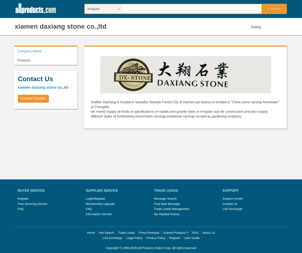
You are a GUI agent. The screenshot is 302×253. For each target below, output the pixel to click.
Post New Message (167, 204)
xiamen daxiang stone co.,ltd (60, 26)
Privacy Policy (156, 238)
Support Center (233, 198)
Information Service (99, 214)
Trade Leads (126, 232)
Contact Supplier (33, 98)
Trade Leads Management (171, 209)
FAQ (21, 209)
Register (23, 198)
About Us (209, 232)
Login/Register (95, 198)
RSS (195, 232)
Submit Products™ (176, 232)
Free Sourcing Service (32, 204)
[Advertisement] (45, 141)
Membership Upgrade (100, 204)
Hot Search (106, 232)
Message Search (165, 198)
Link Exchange (232, 209)
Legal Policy (134, 238)
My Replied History (166, 214)
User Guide (192, 238)
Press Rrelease (149, 232)
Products (23, 60)
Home (91, 232)
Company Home (29, 51)
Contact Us (230, 204)
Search (273, 9)
